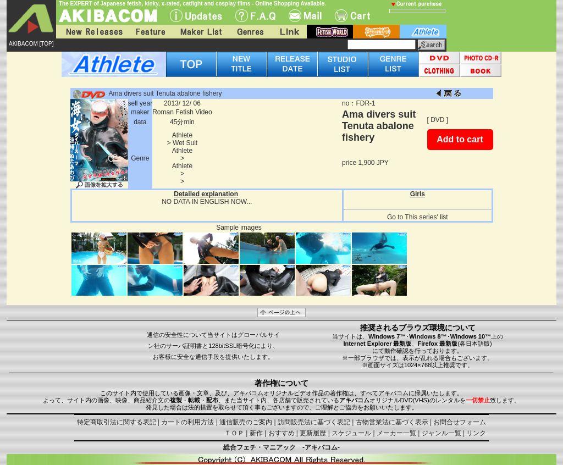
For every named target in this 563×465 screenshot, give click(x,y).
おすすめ (281, 433)
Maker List (201, 31)
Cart (352, 16)
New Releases (92, 31)
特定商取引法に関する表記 (116, 422)
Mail (305, 16)
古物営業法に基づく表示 (392, 422)
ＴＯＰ (234, 433)
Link (289, 31)
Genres (250, 31)
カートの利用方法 (187, 422)
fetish (330, 31)
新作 (256, 433)
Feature (150, 31)
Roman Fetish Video (182, 112)
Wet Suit (185, 143)
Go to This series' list (417, 217)
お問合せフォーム (459, 422)
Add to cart (460, 139)
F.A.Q (255, 16)
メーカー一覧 (396, 433)
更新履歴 (313, 433)
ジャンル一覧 (441, 433)
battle (376, 31)
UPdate (196, 16)
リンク (476, 433)
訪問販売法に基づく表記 (314, 422)
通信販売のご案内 (245, 422)
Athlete (182, 135)
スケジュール (351, 433)
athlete (423, 31)
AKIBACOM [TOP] (31, 44)
